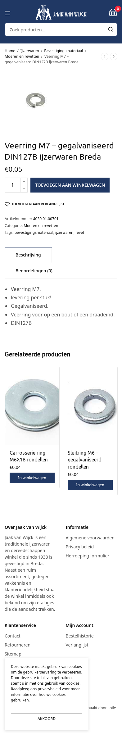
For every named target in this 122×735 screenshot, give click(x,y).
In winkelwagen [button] (32, 477)
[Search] (111, 29)
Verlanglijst (77, 645)
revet (79, 232)
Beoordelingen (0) (34, 271)
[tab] (28, 255)
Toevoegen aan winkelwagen (70, 185)
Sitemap (13, 654)
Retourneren (17, 645)
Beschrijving (28, 255)
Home (10, 50)
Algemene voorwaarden (90, 538)
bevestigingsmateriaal (34, 232)
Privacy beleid (80, 547)
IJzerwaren (29, 50)
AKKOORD (47, 718)
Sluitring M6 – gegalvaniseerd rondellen (85, 460)
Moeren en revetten (22, 56)
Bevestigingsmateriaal (63, 50)
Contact (12, 636)
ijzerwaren (64, 232)
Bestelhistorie (80, 636)
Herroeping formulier (88, 556)
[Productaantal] (12, 185)
